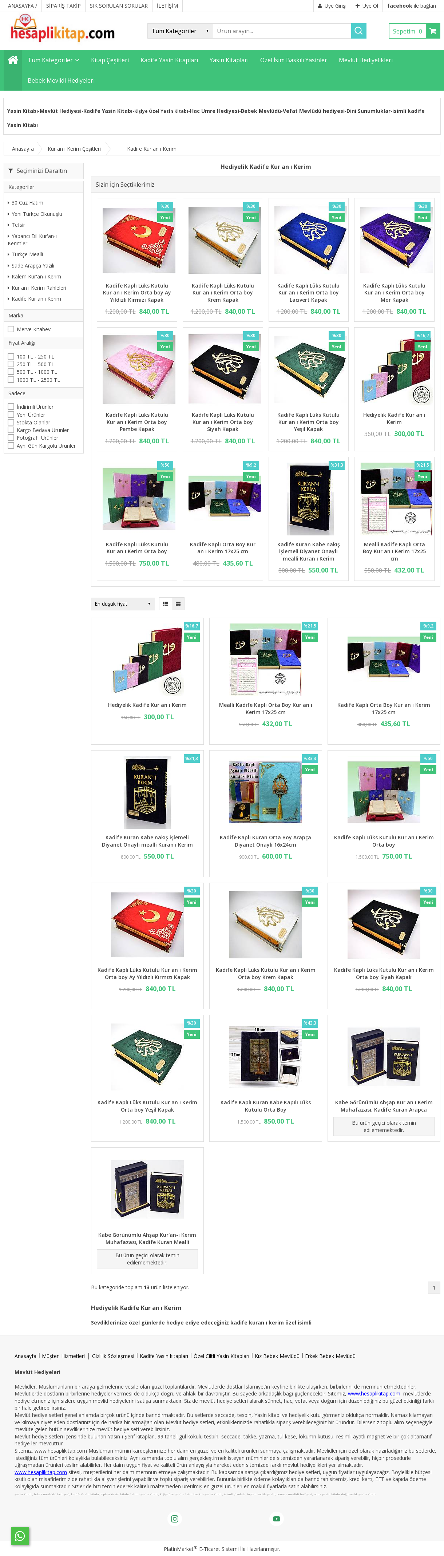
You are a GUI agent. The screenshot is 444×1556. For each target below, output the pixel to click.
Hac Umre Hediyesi (214, 110)
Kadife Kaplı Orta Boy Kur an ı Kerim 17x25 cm (222, 548)
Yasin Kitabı (22, 110)
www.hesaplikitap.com (374, 1393)
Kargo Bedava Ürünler (43, 430)
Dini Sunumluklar (368, 110)
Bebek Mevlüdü (261, 110)
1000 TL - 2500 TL (38, 379)
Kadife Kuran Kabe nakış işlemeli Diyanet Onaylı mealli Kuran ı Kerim (308, 551)
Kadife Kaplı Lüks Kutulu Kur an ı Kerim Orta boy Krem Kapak (223, 292)
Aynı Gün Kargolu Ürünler (46, 445)
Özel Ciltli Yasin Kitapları (221, 1356)
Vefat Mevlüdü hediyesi (314, 110)
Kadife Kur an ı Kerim (34, 298)
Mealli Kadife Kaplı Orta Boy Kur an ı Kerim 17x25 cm (394, 551)
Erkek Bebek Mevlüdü (330, 1356)
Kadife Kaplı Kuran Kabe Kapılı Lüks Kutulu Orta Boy (266, 1106)
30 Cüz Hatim (25, 202)
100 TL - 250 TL (35, 356)
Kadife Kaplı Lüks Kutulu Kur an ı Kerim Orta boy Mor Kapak (394, 292)
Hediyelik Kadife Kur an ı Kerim (394, 418)
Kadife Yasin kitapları (164, 1356)
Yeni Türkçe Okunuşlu (35, 213)
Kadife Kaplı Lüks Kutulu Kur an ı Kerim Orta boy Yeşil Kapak (308, 421)
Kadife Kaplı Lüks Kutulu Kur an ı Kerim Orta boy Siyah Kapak (223, 421)
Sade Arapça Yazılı (31, 265)
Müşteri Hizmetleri (63, 1356)
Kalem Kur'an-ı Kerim (34, 276)
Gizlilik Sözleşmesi (113, 1356)
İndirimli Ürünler (35, 406)
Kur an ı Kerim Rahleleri (37, 287)
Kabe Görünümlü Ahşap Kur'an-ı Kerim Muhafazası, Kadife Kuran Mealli (147, 1238)
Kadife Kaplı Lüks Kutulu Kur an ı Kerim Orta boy (137, 548)
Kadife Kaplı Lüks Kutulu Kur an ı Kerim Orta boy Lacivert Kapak (308, 292)
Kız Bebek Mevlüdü (277, 1356)
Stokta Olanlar (33, 422)
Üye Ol (367, 5)
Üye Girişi (332, 5)
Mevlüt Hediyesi (61, 110)
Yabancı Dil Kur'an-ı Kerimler (32, 240)
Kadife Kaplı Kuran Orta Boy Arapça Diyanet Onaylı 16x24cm (265, 841)
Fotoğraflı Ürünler (37, 437)
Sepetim (409, 31)
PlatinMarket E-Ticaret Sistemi (201, 1548)
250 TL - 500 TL (35, 364)
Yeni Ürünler (31, 414)
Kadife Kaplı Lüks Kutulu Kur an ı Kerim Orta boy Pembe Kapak (137, 421)
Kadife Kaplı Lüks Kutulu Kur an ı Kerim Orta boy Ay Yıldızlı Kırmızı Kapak (137, 292)
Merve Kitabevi (34, 329)
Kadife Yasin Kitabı (107, 110)
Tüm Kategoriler (50, 60)
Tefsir (16, 224)
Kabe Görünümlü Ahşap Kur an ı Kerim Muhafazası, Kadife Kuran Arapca (384, 1106)
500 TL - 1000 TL (37, 371)
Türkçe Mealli (25, 254)
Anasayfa (25, 1356)
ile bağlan (411, 5)
